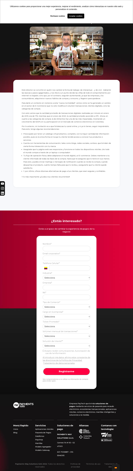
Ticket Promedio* (51, 322)
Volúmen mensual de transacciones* (60, 331)
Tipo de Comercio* (51, 302)
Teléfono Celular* (51, 263)
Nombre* (47, 244)
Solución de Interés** (53, 341)
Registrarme (66, 371)
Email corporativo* (51, 253)
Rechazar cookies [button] (57, 16)
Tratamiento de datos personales (59, 363)
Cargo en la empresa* (53, 312)
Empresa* (47, 283)
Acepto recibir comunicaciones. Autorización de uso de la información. (66, 352)
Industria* (47, 273)
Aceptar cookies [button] (75, 16)
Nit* (44, 292)
